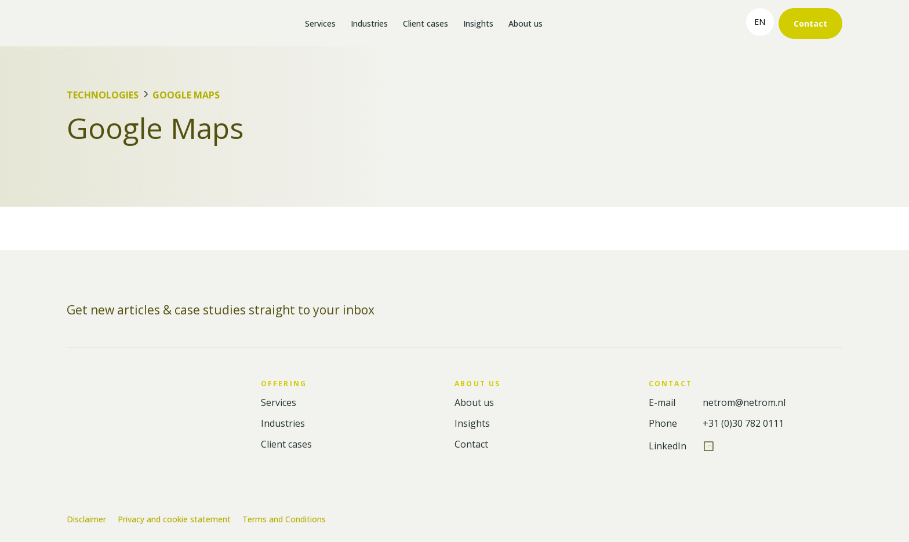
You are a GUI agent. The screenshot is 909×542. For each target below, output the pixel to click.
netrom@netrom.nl (744, 403)
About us (525, 23)
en (759, 21)
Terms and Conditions (284, 519)
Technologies (103, 95)
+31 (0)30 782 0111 (743, 424)
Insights (478, 23)
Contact (810, 23)
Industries (369, 23)
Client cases (425, 23)
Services (320, 23)
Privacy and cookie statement (174, 519)
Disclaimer (86, 519)
